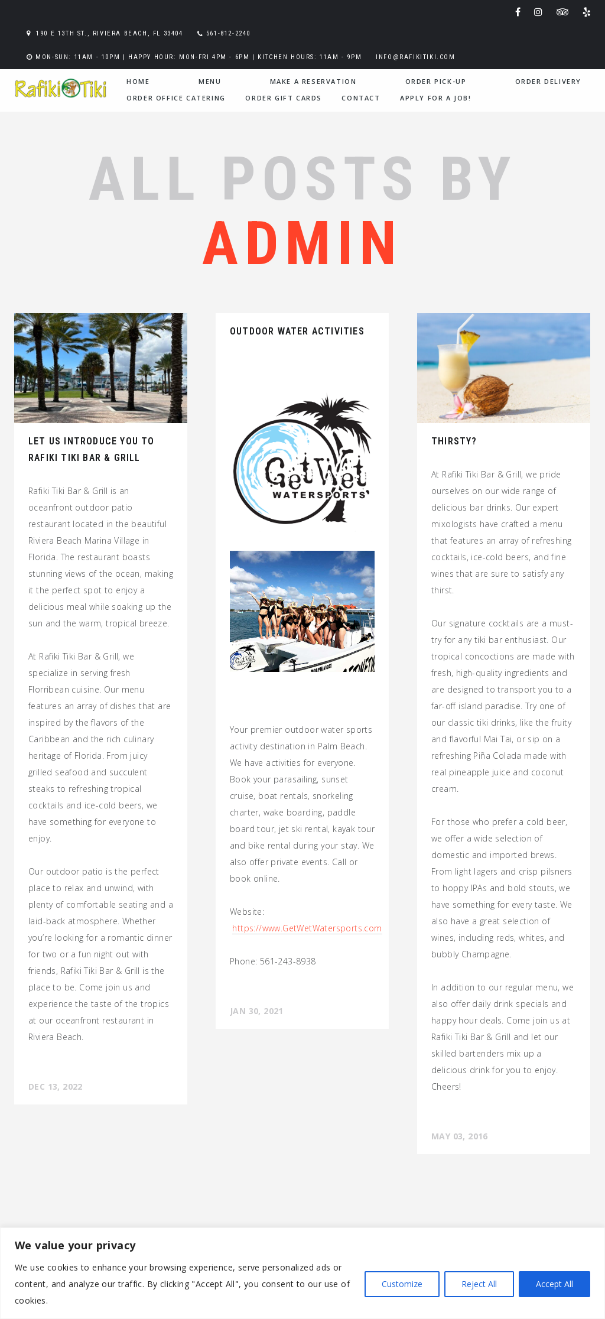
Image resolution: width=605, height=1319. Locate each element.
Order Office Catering (176, 97)
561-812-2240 (228, 33)
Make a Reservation (313, 81)
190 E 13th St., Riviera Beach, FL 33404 (109, 33)
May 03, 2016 (459, 1136)
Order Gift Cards (283, 97)
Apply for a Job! (435, 97)
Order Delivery (548, 81)
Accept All (554, 1283)
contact (360, 97)
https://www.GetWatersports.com (307, 928)
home (137, 81)
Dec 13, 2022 (55, 1086)
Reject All (479, 1283)
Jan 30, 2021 (257, 1010)
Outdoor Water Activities (297, 331)
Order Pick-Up (436, 81)
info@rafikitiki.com (415, 57)
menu (210, 81)
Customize (402, 1283)
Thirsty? (454, 441)
